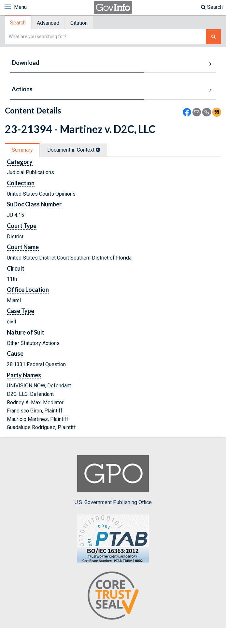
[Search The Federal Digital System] (213, 36)
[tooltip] (98, 149)
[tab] (18, 22)
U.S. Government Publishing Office (113, 480)
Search (212, 7)
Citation (79, 23)
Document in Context (73, 150)
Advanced (48, 23)
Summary (22, 150)
